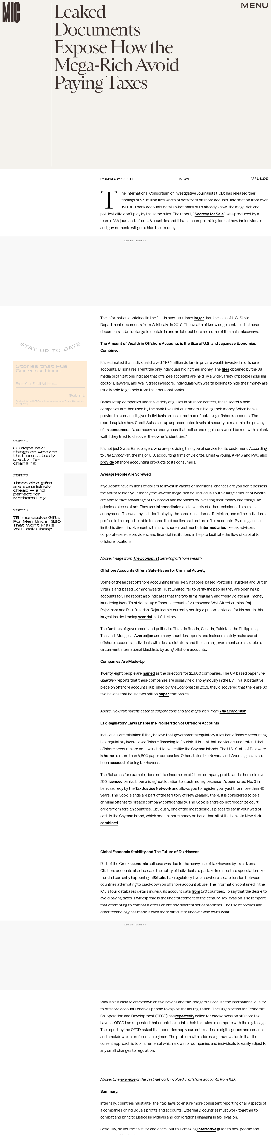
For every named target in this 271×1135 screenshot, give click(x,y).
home (109, 756)
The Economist (146, 558)
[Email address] (50, 386)
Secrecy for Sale (209, 214)
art (135, 507)
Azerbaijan (143, 636)
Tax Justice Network (153, 788)
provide (107, 462)
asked (147, 1030)
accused (117, 763)
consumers (119, 430)
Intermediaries (213, 527)
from (196, 891)
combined (109, 823)
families (115, 629)
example (128, 1079)
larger (199, 318)
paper (164, 694)
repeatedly (184, 1016)
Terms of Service (72, 404)
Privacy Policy (22, 407)
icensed (116, 781)
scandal (145, 617)
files (225, 369)
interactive (206, 1129)
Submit (77, 398)
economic (139, 864)
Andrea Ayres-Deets (120, 179)
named (149, 673)
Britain (159, 878)
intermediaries (168, 507)
